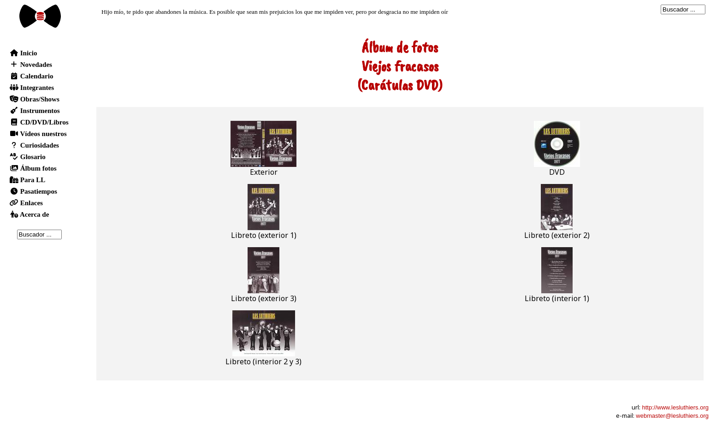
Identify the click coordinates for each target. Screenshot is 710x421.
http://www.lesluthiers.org (675, 407)
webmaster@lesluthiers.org (672, 415)
